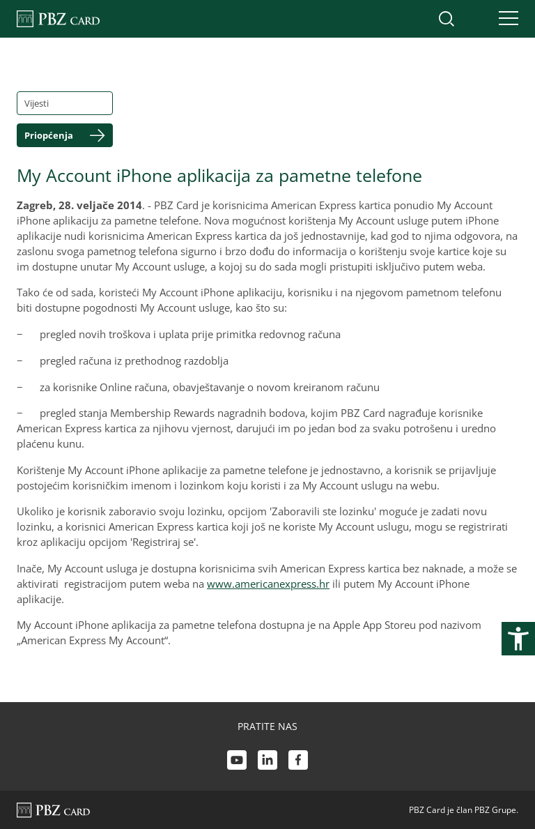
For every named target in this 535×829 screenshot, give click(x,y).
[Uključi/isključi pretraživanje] (446, 19)
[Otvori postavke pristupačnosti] (518, 638)
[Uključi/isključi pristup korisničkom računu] (475, 19)
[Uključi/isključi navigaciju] (504, 19)
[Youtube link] (237, 762)
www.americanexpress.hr (268, 584)
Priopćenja (48, 135)
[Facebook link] (298, 762)
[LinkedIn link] (267, 762)
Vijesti (36, 103)
